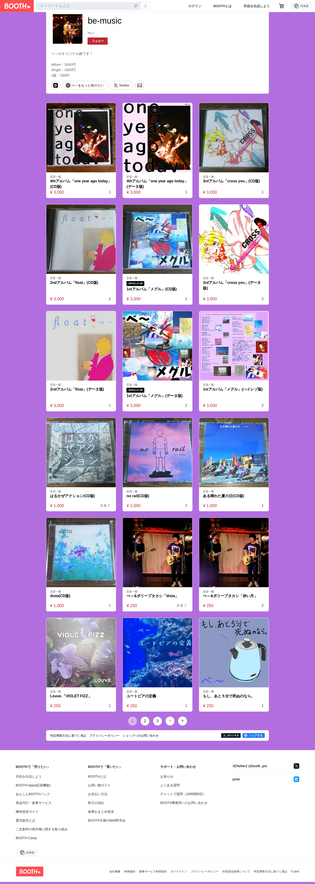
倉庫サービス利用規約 (153, 873)
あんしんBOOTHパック (33, 796)
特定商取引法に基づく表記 (270, 873)
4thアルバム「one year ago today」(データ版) (157, 185)
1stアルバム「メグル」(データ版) (155, 398)
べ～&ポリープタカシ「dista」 (153, 598)
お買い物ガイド (99, 787)
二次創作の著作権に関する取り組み (42, 831)
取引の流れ (96, 805)
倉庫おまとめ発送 (101, 814)
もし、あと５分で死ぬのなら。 (229, 698)
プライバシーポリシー (205, 873)
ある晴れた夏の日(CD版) (223, 498)
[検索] (136, 6)
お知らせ (166, 778)
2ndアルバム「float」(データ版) (77, 391)
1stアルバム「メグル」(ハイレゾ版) (233, 391)
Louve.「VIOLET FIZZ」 (71, 698)
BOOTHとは (222, 6)
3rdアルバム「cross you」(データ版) (232, 287)
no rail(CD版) (138, 498)
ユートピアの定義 (141, 698)
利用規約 (129, 873)
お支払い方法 (97, 796)
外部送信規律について (236, 873)
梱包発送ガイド (27, 814)
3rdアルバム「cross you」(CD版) (231, 183)
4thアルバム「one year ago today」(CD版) (81, 185)
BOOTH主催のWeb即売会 (107, 822)
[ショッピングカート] (282, 6)
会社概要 (114, 873)
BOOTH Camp (26, 840)
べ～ (91, 33)
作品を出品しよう (257, 6)
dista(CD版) (60, 598)
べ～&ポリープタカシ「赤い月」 (230, 598)
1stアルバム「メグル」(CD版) (152, 291)
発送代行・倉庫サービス (33, 805)
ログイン (194, 6)
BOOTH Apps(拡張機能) (33, 787)
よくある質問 (170, 787)
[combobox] (88, 6)
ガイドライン (178, 873)
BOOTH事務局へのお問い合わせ (184, 805)
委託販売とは (25, 822)
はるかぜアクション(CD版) (72, 498)
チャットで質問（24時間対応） (183, 796)
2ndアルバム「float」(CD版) (74, 284)
